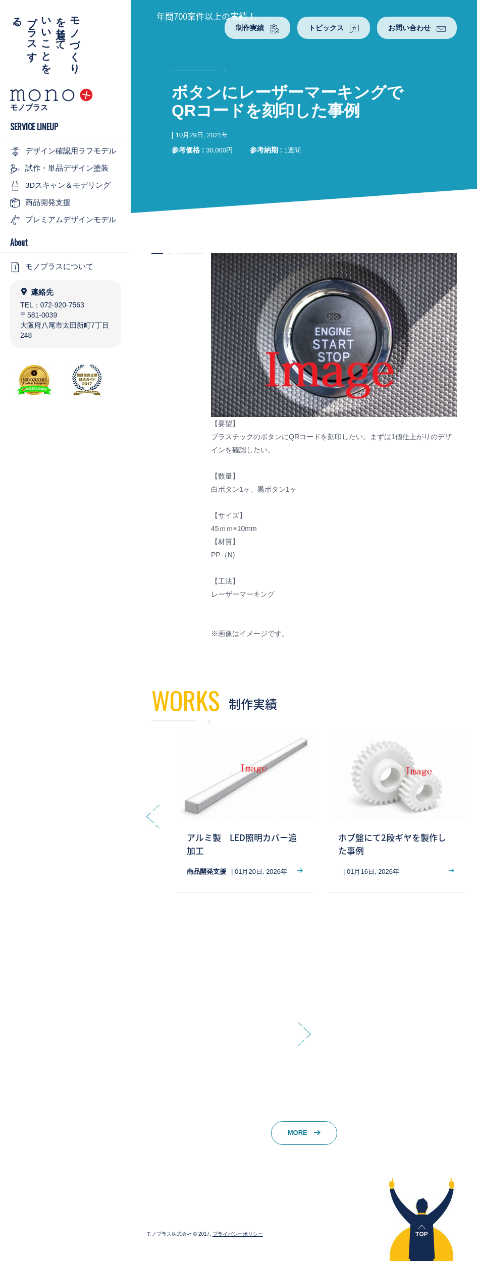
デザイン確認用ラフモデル (63, 151)
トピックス (333, 28)
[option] (245, 813)
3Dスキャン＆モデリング (60, 186)
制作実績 (257, 28)
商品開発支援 (40, 203)
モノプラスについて (51, 267)
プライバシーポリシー (238, 1234)
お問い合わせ (417, 28)
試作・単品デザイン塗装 (59, 169)
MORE (304, 1132)
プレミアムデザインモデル (63, 220)
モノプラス (29, 107)
